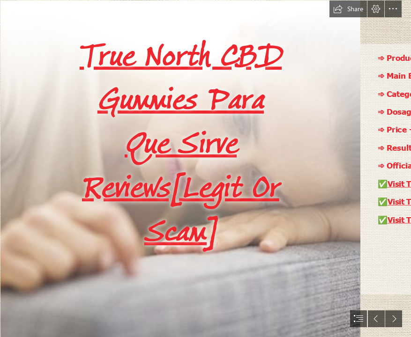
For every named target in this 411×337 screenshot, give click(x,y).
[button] (348, 8)
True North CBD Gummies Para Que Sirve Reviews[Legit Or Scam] (181, 143)
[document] (205, 168)
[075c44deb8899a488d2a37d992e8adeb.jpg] (180, 168)
